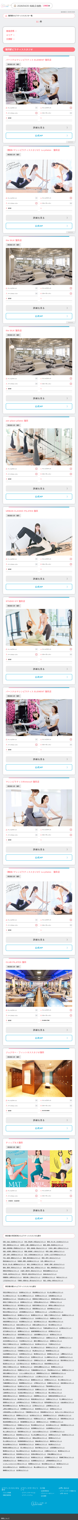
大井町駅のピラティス (25, 1354)
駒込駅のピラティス (36, 1328)
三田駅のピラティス (24, 1347)
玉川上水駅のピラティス (10, 1467)
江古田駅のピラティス (9, 1350)
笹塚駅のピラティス (53, 1383)
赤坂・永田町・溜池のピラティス (13, 1251)
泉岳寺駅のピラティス (23, 1428)
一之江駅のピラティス (41, 1376)
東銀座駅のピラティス (9, 1315)
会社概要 (43, 1496)
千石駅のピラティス (55, 1344)
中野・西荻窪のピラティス (11, 1245)
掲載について (5, 1518)
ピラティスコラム (27, 1495)
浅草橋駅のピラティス (37, 1428)
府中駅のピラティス (55, 1331)
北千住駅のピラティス (9, 1331)
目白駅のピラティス (24, 1386)
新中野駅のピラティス (55, 1389)
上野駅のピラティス (65, 1347)
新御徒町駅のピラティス (25, 1418)
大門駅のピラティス (24, 1380)
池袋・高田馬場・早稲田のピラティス (14, 1248)
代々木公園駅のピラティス (39, 1435)
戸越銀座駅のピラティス (38, 1370)
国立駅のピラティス (9, 1363)
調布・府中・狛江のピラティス (51, 1258)
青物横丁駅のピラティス (66, 1457)
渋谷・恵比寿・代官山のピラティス (35, 1242)
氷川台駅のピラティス (52, 1425)
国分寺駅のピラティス (67, 1360)
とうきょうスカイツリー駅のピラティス (15, 1464)
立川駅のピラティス (65, 1328)
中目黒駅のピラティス (25, 1321)
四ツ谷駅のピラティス (37, 1347)
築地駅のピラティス (24, 1315)
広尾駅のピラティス (37, 1357)
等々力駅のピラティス (64, 1380)
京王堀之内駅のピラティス (26, 1392)
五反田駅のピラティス (27, 1344)
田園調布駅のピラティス (58, 1373)
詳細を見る (39, 127)
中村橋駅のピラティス (56, 1422)
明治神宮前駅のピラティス (26, 1389)
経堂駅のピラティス (56, 1334)
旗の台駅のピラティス (56, 1376)
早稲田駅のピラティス (55, 1467)
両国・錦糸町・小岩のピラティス (34, 1251)
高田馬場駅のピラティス (25, 1334)
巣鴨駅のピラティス (22, 1415)
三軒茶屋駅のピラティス (26, 1312)
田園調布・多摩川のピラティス (12, 1277)
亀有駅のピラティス (9, 1451)
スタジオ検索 (7, 1492)
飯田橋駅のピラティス (66, 1337)
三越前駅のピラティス (9, 1392)
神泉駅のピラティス (37, 1457)
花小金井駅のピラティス (10, 1444)
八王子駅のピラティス (23, 1363)
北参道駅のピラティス (55, 1295)
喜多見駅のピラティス (67, 1383)
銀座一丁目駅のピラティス (52, 1315)
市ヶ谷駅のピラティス (9, 1441)
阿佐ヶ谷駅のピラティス (10, 1308)
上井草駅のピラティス (23, 1402)
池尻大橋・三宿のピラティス (31, 1277)
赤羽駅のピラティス (50, 1380)
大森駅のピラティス (52, 1337)
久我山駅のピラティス (9, 1460)
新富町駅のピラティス (23, 1435)
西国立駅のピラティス (37, 1399)
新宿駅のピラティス (26, 1302)
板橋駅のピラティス (9, 1454)
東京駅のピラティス (64, 1451)
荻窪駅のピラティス (25, 1308)
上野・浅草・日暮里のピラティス (13, 1254)
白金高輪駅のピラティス (10, 1354)
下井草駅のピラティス (9, 1425)
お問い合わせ (64, 1493)
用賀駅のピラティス (41, 1312)
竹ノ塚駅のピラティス (66, 1399)
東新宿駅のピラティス (67, 1425)
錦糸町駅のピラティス (41, 1409)
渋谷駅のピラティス (25, 1292)
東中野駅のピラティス (9, 1305)
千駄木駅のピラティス (54, 1370)
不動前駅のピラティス (32, 1412)
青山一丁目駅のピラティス (11, 1318)
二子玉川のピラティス (9, 1280)
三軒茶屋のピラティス (48, 1277)
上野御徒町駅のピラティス (54, 1460)
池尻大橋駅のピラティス (10, 1373)
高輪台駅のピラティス (41, 1441)
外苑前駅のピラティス (27, 1318)
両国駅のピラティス (24, 1370)
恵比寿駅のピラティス (39, 1292)
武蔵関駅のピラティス (40, 1396)
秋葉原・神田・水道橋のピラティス (28, 1261)
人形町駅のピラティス (52, 1405)
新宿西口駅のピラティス (58, 1299)
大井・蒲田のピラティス (47, 1261)
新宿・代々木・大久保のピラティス (57, 1242)
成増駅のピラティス (24, 1331)
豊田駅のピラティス (55, 1438)
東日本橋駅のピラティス (10, 1405)
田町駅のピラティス (22, 1328)
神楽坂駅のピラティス (47, 1412)
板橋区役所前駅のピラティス (57, 1396)
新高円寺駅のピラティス (39, 1305)
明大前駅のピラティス (37, 1425)
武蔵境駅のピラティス (49, 1415)
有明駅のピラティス (9, 1415)
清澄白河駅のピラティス (38, 1454)
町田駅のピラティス (9, 1328)
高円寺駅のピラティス (24, 1305)
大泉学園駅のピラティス (41, 1334)
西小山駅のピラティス (9, 1334)
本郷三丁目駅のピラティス (11, 1367)
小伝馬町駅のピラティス (53, 1428)
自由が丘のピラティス (49, 1274)
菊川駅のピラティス (26, 1367)
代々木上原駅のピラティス (55, 1292)
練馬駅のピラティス (53, 1360)
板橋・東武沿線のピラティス (31, 1258)
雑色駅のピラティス (25, 1438)
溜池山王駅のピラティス (39, 1438)
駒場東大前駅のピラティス (11, 1447)
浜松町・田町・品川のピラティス (54, 1264)
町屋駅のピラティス (40, 1418)
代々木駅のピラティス (9, 1295)
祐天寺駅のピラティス (40, 1321)
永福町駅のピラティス (66, 1357)
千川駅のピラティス (24, 1357)
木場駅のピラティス (9, 1435)
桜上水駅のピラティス (23, 1451)
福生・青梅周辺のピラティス (55, 1267)
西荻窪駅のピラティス (39, 1308)
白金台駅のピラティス (67, 1402)
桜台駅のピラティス (55, 1444)
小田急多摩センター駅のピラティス (13, 1412)
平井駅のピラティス (37, 1402)
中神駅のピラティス (41, 1392)
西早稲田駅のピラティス (51, 1402)
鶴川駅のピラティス (40, 1354)
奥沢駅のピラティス (9, 1324)
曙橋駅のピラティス (24, 1460)
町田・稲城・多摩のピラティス (55, 1251)
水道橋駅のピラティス (37, 1460)
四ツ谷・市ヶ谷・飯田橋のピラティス (14, 1264)
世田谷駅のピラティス (37, 1386)
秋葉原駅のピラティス (37, 1337)
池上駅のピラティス (37, 1451)
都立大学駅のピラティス (56, 1321)
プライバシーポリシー (47, 1493)
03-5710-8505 (45, 1110)
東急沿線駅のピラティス (50, 1271)
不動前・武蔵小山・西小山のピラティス (30, 1280)
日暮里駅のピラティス (23, 1337)
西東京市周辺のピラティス (11, 1271)
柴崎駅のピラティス (68, 1370)
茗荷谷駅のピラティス (9, 1376)
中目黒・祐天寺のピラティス (11, 1274)
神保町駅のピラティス (52, 1350)
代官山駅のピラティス (24, 1299)
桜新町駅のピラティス (9, 1418)
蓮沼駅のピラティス (37, 1363)
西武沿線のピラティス (9, 1261)
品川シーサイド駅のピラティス (64, 1412)
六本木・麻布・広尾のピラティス (58, 1248)
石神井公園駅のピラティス (42, 1367)
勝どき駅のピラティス (55, 1392)
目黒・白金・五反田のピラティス (13, 1242)
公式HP (39, 136)
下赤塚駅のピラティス (9, 1360)
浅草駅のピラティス (56, 1409)
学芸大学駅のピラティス (10, 1292)
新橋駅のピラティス (41, 1444)
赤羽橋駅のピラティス (51, 1457)
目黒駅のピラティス (56, 1341)
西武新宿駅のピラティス (26, 1444)
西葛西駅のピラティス (25, 1383)
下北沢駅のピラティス (25, 1341)
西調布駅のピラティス (25, 1396)
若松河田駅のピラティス (51, 1363)
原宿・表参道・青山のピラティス (37, 1248)
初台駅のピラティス (68, 1435)
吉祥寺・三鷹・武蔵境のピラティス (31, 1245)
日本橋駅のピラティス (27, 1409)
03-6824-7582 (45, 1020)
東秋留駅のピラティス (9, 1357)
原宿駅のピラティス (41, 1295)
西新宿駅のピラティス (24, 1431)
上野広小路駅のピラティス (11, 1409)
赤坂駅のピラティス (56, 1318)
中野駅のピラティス (56, 1302)
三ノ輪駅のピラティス (51, 1357)
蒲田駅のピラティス (9, 1402)
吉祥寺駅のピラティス (54, 1308)
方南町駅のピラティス (9, 1347)
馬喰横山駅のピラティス (10, 1438)
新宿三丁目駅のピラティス (11, 1302)
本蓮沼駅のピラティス (23, 1457)
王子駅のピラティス (38, 1405)
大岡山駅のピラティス (64, 1415)
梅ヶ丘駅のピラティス (40, 1467)
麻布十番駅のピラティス (41, 1341)
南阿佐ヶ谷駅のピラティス (57, 1305)
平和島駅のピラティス (24, 1350)
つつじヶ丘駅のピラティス (27, 1373)
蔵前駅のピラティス (42, 1422)
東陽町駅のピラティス (43, 1373)
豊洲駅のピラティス (57, 1367)
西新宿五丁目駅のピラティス (41, 1299)
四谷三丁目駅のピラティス (11, 1344)
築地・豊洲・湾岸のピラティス (12, 1267)
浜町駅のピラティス (55, 1435)
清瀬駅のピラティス (41, 1389)
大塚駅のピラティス (52, 1399)
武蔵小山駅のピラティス (39, 1324)
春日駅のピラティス (63, 1464)
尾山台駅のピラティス (9, 1389)
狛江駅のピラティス (41, 1344)
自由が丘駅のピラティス (23, 1324)
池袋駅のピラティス (68, 1315)
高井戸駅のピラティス (41, 1447)
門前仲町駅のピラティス (53, 1386)
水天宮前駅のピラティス (10, 1341)
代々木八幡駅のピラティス (26, 1295)
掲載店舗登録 (7, 1495)
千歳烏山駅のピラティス (50, 1328)
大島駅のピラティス (53, 1418)
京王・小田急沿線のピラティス (33, 1254)
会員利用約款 (45, 1491)
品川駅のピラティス (22, 1470)
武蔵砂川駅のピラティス (10, 1396)
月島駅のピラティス (40, 1360)
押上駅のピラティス (38, 1350)
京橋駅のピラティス (9, 1428)
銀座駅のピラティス (37, 1315)
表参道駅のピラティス (9, 1299)
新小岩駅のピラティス (55, 1324)
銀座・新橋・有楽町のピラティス (53, 1245)
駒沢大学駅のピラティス (10, 1312)
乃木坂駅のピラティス (9, 1386)
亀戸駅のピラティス (25, 1405)
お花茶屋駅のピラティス (57, 1447)
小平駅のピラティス (40, 1383)
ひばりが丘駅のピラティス (40, 1431)
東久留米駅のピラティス (25, 1360)
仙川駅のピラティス (36, 1415)
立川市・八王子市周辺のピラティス (55, 1254)
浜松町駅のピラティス (25, 1467)
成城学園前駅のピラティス (39, 1331)
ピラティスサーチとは (28, 1492)
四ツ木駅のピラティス (27, 1447)
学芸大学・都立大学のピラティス (32, 1274)
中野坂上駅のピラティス (41, 1302)
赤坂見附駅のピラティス (10, 1321)
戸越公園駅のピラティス (54, 1454)
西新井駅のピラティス (67, 1418)
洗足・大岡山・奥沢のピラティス (53, 1280)
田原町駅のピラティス (23, 1454)
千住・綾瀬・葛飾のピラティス (12, 1258)
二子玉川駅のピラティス (56, 1312)
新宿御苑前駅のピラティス (26, 1441)
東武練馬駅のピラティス (27, 1422)
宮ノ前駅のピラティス (9, 1380)
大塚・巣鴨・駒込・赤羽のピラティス (34, 1267)
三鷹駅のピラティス (67, 1354)
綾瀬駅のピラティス (9, 1337)
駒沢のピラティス (62, 1277)
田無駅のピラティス (24, 1425)
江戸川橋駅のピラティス (57, 1431)
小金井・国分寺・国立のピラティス (31, 1271)
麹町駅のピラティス (56, 1441)
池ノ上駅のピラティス (9, 1431)
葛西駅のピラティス (34, 1464)
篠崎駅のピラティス (9, 1470)
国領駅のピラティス (53, 1354)
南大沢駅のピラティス (48, 1464)
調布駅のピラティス (52, 1347)
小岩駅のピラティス (50, 1451)
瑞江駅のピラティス (24, 1399)
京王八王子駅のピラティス (26, 1376)
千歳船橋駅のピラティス (10, 1383)
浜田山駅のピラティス (9, 1370)
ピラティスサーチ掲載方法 (68, 1491)
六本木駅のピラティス (41, 1318)
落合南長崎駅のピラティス (11, 1422)
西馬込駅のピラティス (9, 1399)
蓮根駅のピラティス (37, 1380)
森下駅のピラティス (9, 1457)
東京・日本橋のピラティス (35, 1264)
